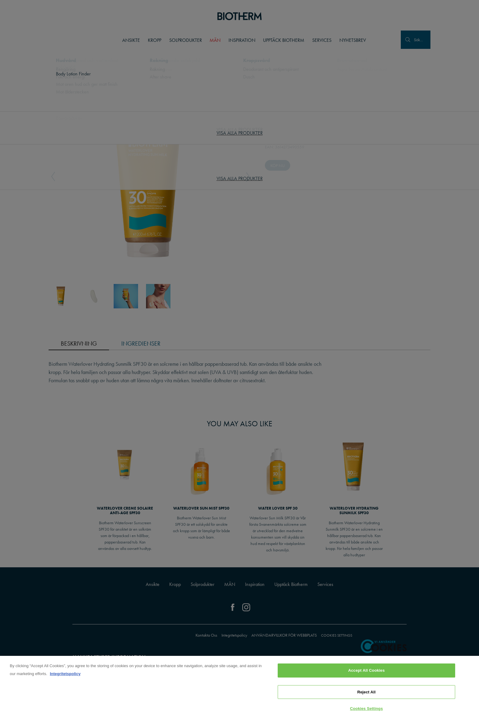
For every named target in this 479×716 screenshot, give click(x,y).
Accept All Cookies (366, 672)
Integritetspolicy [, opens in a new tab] (65, 676)
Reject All (366, 694)
